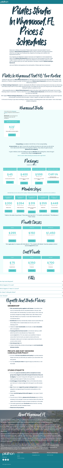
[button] (38, 2)
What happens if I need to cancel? (9, 288)
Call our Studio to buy (53, 182)
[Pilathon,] (41, 126)
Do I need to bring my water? (8, 292)
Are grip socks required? (6, 281)
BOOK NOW (12, 135)
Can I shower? (4, 296)
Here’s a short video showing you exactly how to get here (31, 155)
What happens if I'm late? (7, 285)
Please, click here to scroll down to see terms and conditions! (31, 192)
